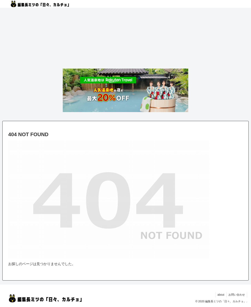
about (220, 294)
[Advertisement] (125, 38)
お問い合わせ (236, 294)
